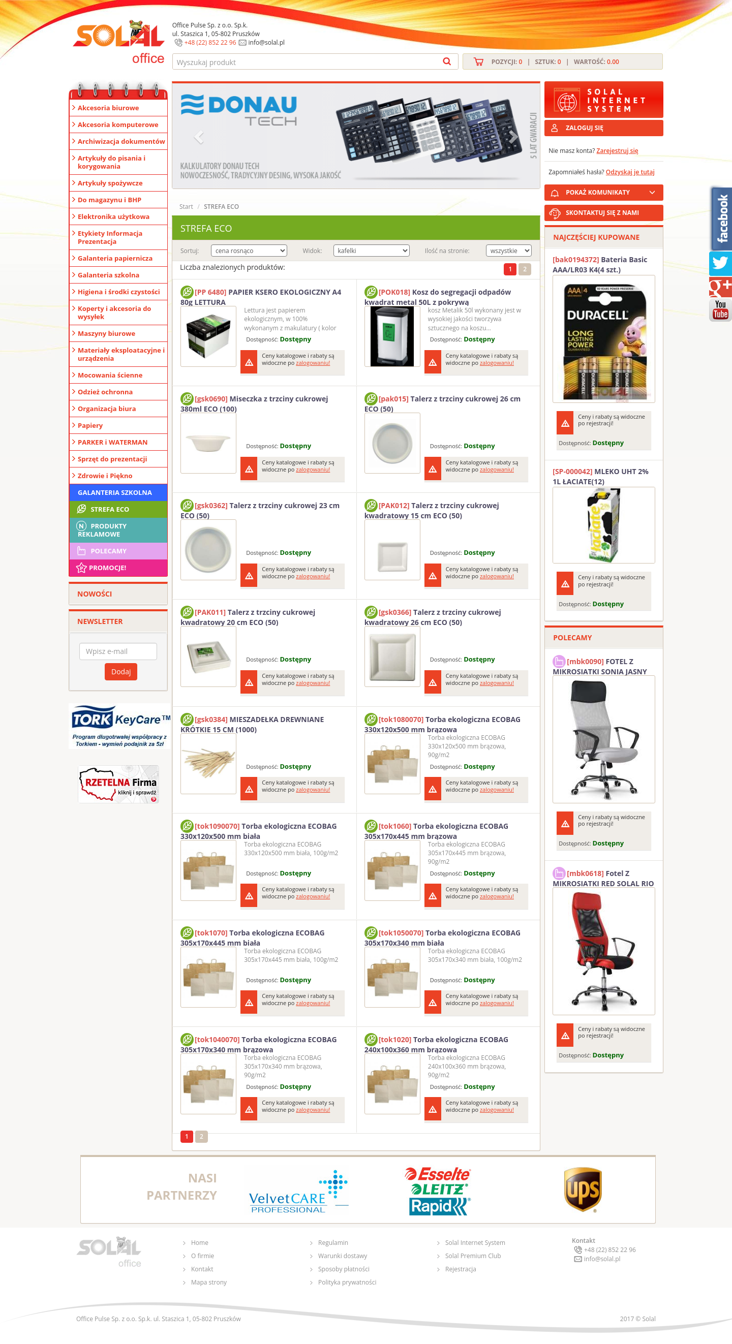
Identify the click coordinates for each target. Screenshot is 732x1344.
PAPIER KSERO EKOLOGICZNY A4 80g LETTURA (260, 296)
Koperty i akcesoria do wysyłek (114, 312)
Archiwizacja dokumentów (121, 141)
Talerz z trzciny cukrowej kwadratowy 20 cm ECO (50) (247, 616)
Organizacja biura (107, 408)
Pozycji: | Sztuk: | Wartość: (555, 61)
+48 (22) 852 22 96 (210, 42)
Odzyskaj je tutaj (630, 172)
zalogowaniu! (313, 362)
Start (186, 206)
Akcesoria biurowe (108, 107)
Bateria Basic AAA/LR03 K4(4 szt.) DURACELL (600, 265)
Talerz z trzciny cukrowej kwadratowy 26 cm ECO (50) (432, 616)
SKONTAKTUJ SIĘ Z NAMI (602, 212)
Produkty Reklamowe (101, 529)
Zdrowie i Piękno (105, 475)
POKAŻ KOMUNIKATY (612, 191)
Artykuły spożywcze (110, 182)
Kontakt (202, 1269)
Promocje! (100, 567)
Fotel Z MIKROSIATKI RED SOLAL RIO (603, 877)
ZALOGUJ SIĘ (584, 127)
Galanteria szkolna (108, 274)
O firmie (202, 1256)
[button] (199, 136)
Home (199, 1242)
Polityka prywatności (347, 1282)
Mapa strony (209, 1282)
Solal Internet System (475, 1242)
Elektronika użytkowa (113, 216)
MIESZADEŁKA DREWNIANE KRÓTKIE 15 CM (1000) (252, 723)
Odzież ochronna (105, 391)
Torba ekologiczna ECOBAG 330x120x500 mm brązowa (442, 723)
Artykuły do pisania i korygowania (111, 162)
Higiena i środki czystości (119, 291)
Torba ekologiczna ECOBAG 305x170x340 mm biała (442, 936)
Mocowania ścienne (110, 375)
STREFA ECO (102, 509)
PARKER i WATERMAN (113, 442)
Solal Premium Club (473, 1256)
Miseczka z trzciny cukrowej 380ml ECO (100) (254, 402)
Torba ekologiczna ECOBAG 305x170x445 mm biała (252, 936)
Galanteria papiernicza (115, 258)
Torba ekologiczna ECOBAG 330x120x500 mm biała (258, 830)
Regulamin (333, 1242)
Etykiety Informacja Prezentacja (110, 237)
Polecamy (101, 550)
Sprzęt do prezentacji (112, 458)
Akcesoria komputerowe (118, 124)
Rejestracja (460, 1269)
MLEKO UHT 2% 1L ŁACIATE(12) (601, 476)
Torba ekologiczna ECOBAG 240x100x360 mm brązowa (436, 1043)
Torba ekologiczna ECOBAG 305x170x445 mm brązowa (436, 830)
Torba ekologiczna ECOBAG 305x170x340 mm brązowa (258, 1043)
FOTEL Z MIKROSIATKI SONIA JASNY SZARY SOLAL (600, 665)
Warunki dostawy (342, 1256)
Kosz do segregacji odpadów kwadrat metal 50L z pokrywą (437, 296)
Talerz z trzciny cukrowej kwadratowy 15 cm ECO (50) (431, 509)
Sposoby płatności (344, 1269)
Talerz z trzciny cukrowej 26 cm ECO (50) (442, 402)
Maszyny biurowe (106, 333)
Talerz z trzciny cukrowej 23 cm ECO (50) (260, 509)
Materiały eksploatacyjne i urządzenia (121, 354)
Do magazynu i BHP (109, 199)
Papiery (90, 425)
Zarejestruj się (617, 150)
